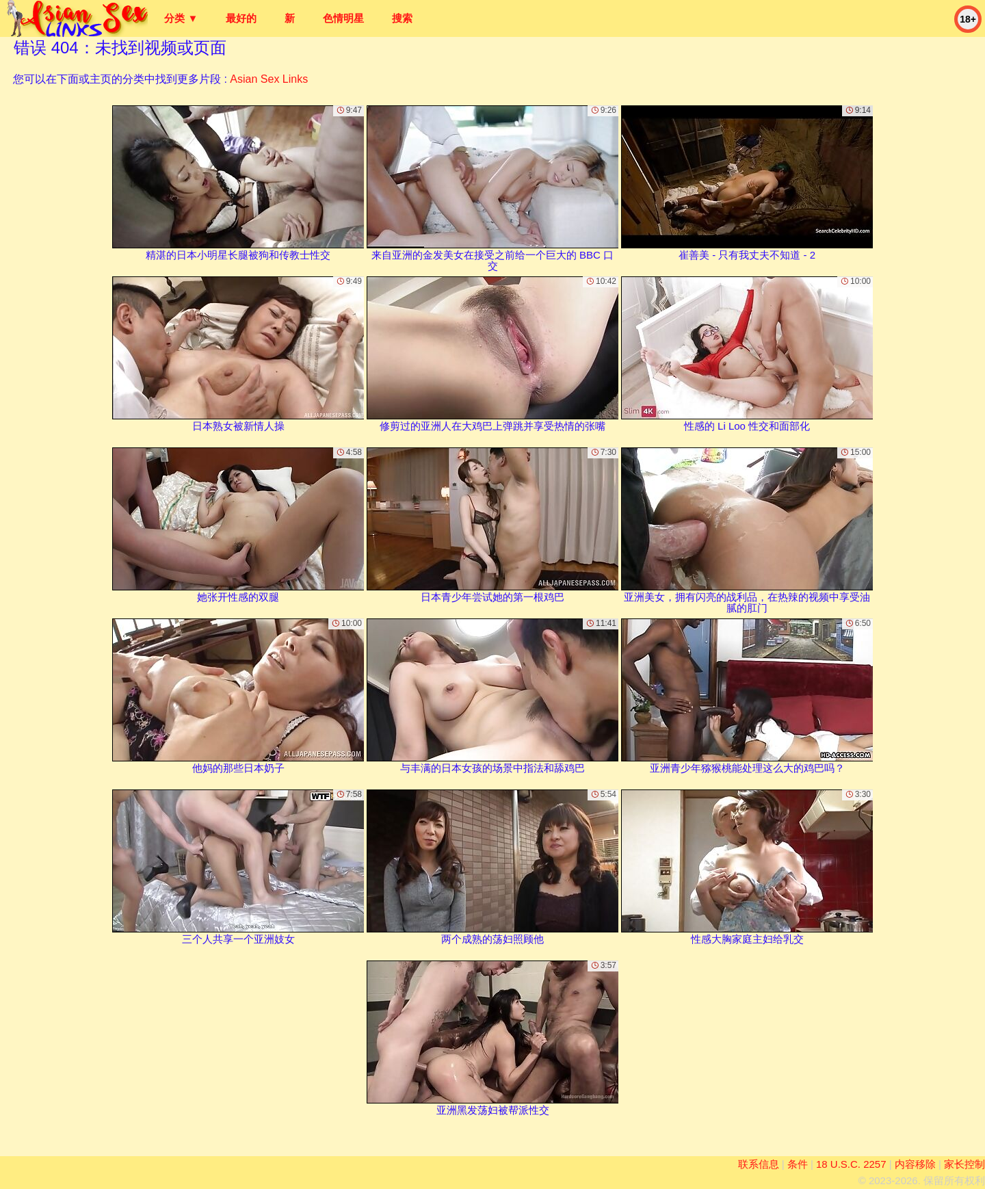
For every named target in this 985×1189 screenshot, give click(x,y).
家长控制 (964, 1164)
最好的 (241, 18)
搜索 (402, 18)
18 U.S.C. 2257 (851, 1164)
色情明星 (343, 18)
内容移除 (915, 1164)
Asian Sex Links (269, 79)
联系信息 (758, 1164)
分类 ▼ (181, 18)
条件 (797, 1164)
